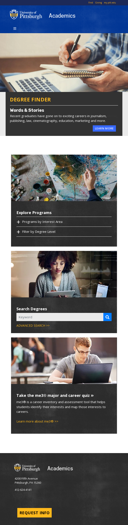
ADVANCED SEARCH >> (33, 325)
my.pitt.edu (110, 2)
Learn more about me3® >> (37, 421)
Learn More (104, 128)
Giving (98, 2)
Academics (62, 15)
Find (90, 2)
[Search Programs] (107, 317)
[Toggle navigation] (15, 28)
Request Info (34, 512)
